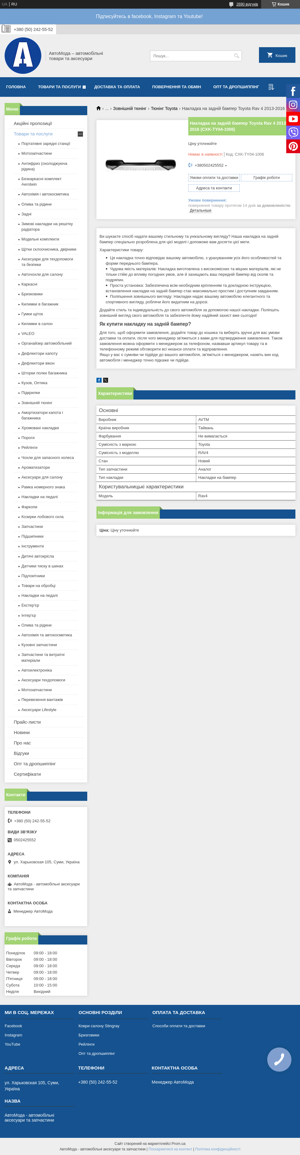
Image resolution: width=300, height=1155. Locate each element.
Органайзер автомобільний (46, 343)
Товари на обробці (38, 585)
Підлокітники (33, 576)
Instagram (13, 1035)
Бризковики (32, 294)
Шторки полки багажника (44, 373)
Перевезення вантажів (42, 699)
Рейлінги (29, 447)
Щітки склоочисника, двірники (48, 249)
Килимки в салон (37, 323)
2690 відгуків (247, 4)
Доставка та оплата (117, 87)
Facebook (13, 1026)
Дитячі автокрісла (37, 556)
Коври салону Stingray (98, 1026)
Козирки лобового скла (42, 516)
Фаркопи (29, 507)
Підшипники (32, 536)
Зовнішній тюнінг (130, 108)
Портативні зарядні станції (45, 143)
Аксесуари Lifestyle (38, 709)
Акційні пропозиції (33, 123)
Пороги (28, 437)
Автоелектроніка (36, 670)
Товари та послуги (59, 87)
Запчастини (32, 526)
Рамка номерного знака (43, 487)
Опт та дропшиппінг (236, 87)
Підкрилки (30, 392)
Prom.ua (179, 1144)
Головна (16, 87)
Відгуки (21, 753)
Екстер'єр (30, 605)
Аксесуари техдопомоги (43, 680)
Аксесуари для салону (42, 477)
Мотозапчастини (36, 153)
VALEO (27, 333)
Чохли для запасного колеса (47, 457)
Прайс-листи (27, 722)
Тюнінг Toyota (164, 108)
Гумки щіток (32, 314)
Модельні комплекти (40, 239)
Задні (26, 214)
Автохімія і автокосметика (45, 194)
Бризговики (88, 1035)
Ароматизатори (35, 467)
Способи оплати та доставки (178, 1026)
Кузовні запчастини (39, 644)
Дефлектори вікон (37, 363)
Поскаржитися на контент (170, 1149)
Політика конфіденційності (218, 1149)
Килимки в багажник (39, 304)
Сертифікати (27, 774)
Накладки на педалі (39, 496)
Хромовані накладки (40, 428)
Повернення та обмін (176, 87)
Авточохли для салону (42, 274)
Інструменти (32, 546)
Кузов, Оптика (34, 383)
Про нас (22, 742)
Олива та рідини (36, 204)
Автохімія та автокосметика (46, 635)
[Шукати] (236, 56)
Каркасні (29, 284)
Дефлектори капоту (39, 353)
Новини (22, 732)
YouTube (12, 1044)
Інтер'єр (28, 615)
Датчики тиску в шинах (42, 566)
